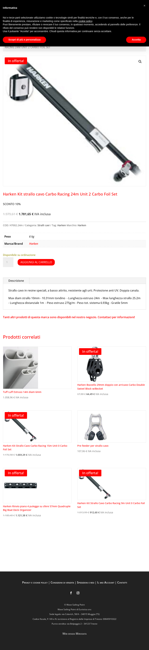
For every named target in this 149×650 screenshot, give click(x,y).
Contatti (122, 582)
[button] (140, 61)
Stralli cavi (44, 225)
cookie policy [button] (85, 21)
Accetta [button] (136, 39)
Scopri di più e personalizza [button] (24, 39)
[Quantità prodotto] (8, 262)
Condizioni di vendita (62, 582)
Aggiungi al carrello (36, 262)
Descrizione (16, 281)
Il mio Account (105, 582)
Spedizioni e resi (85, 582)
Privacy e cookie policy (35, 582)
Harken (61, 225)
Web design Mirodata (74, 634)
